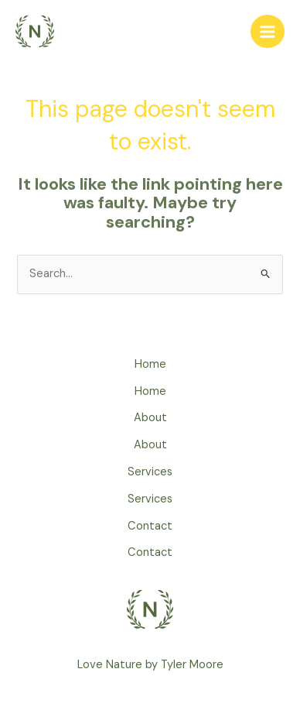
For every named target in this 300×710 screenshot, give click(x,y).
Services (150, 472)
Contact (150, 526)
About (150, 417)
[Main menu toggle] (268, 32)
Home (150, 364)
